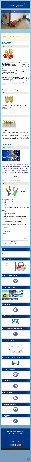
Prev (3, 23)
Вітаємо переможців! (7, 231)
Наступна (11, 243)
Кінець (16, 243)
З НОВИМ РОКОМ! (7, 144)
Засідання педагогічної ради (10, 90)
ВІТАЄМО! (7, 43)
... (20, 241)
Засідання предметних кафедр (11, 181)
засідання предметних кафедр (8, 199)
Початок (5, 241)
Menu (15, 11)
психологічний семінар (20, 133)
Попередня (10, 241)
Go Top (28, 459)
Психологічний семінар (9, 113)
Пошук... (4, 253)
